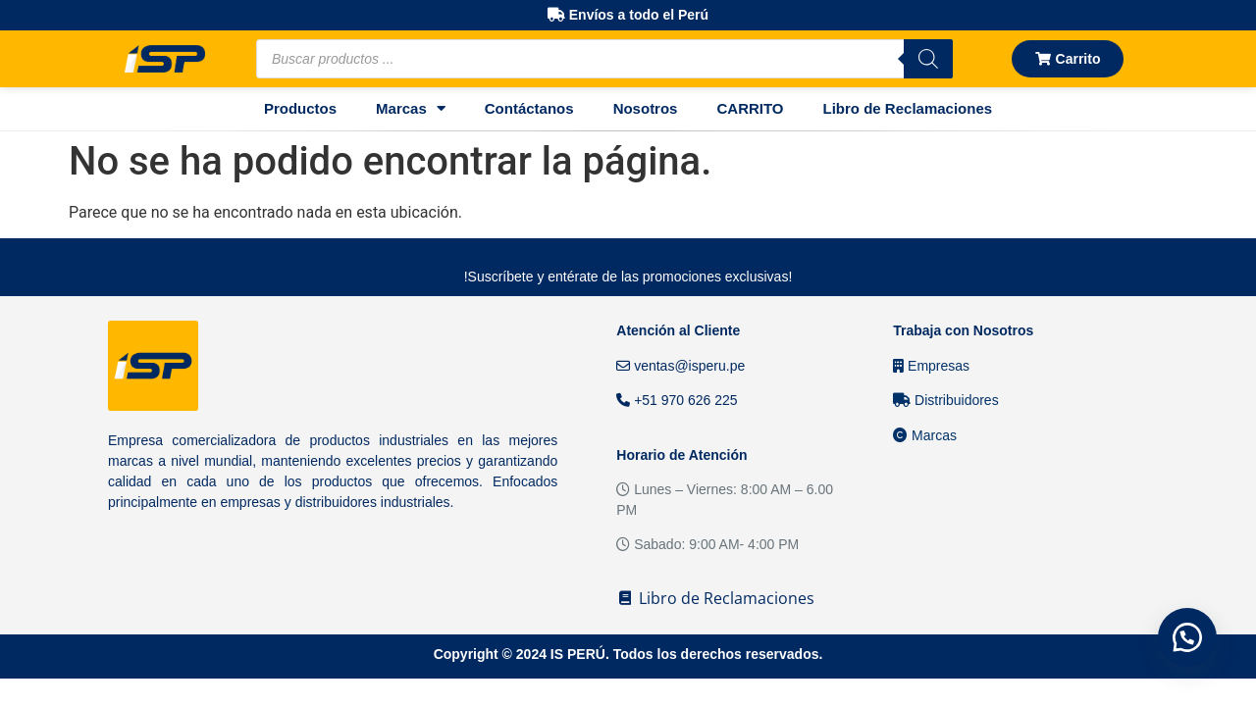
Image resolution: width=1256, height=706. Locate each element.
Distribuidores (945, 400)
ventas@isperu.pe (680, 366)
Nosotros (645, 108)
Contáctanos (529, 108)
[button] (1187, 637)
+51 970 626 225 (676, 400)
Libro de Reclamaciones (908, 108)
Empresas (931, 366)
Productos (300, 108)
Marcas (410, 108)
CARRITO (749, 108)
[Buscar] (928, 58)
